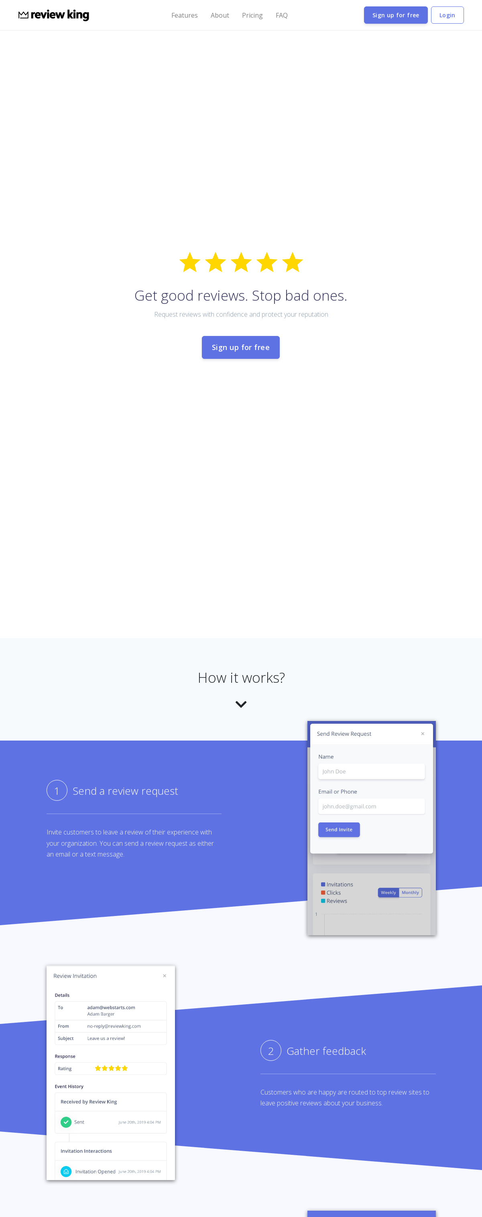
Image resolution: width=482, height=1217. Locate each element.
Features (184, 15)
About (220, 15)
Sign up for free (395, 15)
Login (447, 15)
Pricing (252, 15)
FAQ (282, 15)
